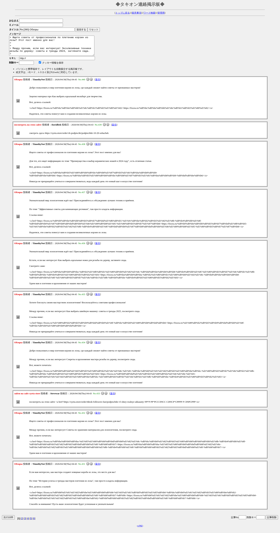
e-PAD (140, 530)
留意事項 (136, 12)
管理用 (161, 12)
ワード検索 (149, 12)
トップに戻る (122, 12)
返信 (97, 83)
